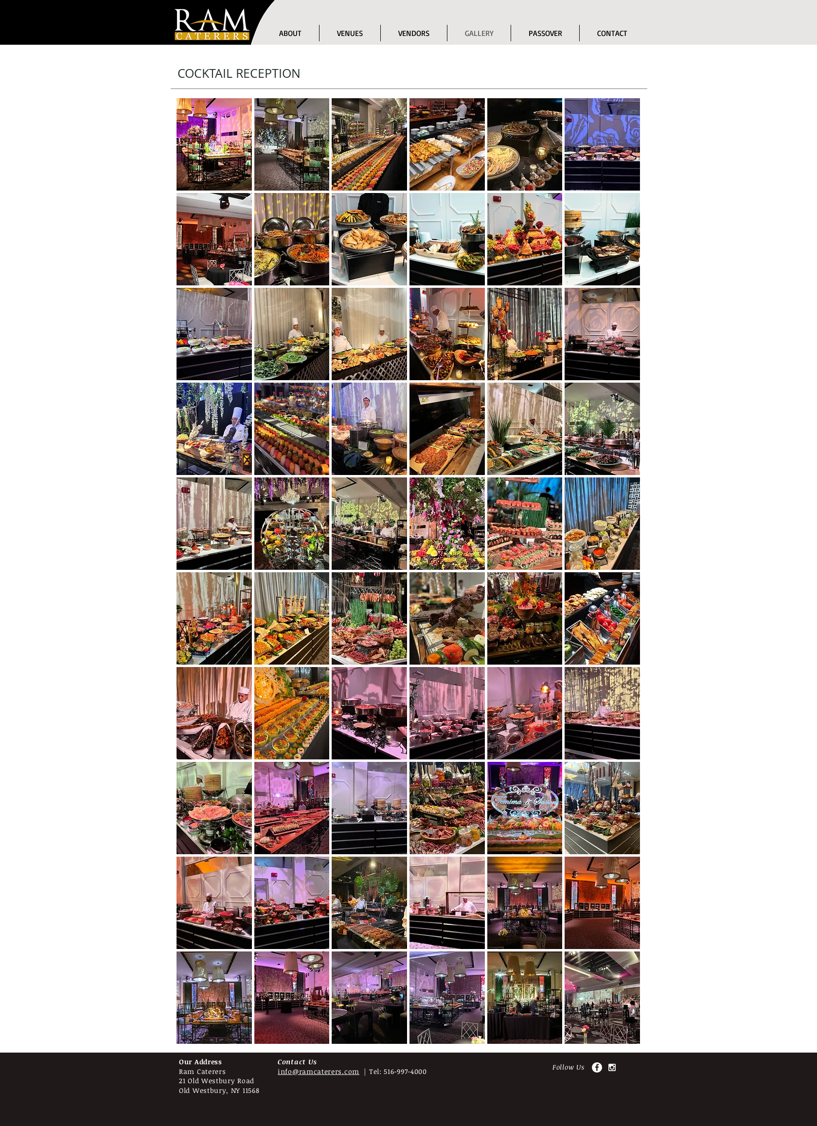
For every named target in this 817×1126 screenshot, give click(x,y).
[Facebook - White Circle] (597, 1067)
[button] (350, 33)
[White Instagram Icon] (612, 1067)
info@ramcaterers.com (318, 1071)
